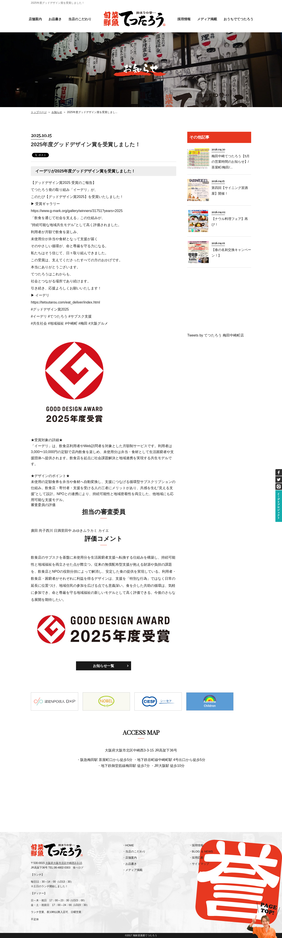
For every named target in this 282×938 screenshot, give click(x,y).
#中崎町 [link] (71, 323)
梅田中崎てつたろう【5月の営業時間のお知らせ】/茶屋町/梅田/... (231, 161)
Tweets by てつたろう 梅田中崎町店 (215, 335)
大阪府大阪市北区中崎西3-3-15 (63, 863)
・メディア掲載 (132, 870)
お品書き (55, 19)
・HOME (128, 845)
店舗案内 (35, 19)
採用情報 (184, 19)
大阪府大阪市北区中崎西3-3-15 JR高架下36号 (141, 750)
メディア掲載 (207, 19)
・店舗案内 (129, 857)
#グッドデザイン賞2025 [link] (50, 309)
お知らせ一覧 (103, 666)
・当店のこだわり (133, 851)
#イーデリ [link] (39, 316)
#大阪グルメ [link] (98, 323)
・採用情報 (196, 845)
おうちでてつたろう (238, 19)
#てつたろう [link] (57, 316)
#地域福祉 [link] (56, 323)
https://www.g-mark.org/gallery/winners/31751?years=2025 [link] (77, 211)
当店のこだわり (79, 19)
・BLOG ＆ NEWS (201, 851)
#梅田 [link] (82, 323)
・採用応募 (196, 857)
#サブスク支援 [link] (80, 316)
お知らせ (57, 112)
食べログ (78, 867)
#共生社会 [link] (39, 323)
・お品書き (129, 863)
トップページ (39, 112)
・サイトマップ (199, 863)
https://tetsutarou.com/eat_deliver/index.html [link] (65, 302)
